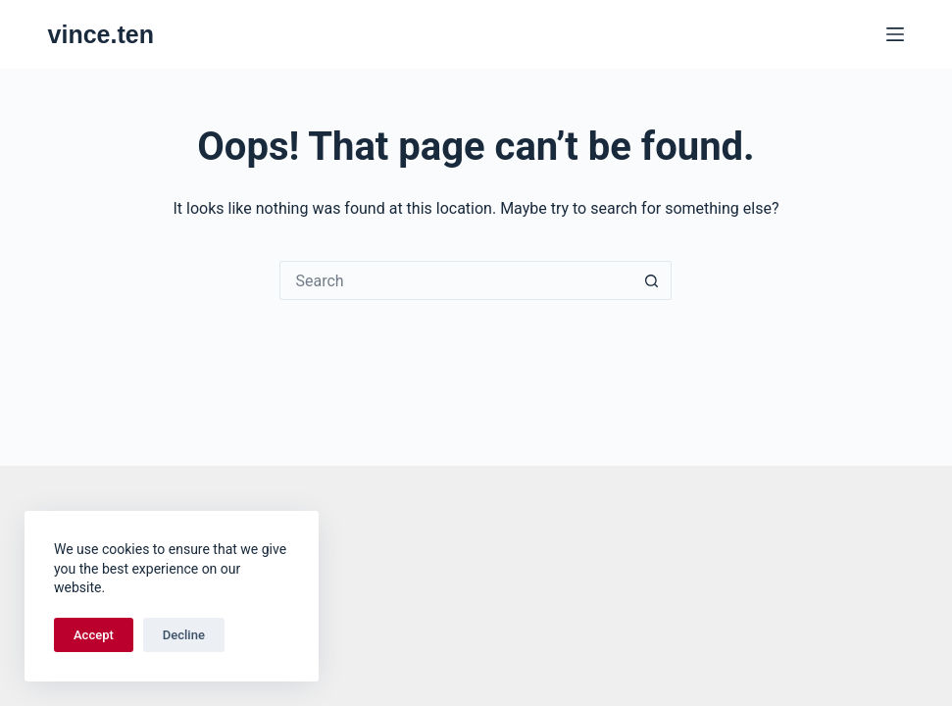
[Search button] (652, 280)
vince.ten (101, 34)
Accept (94, 635)
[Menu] (895, 34)
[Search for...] (455, 280)
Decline (184, 635)
